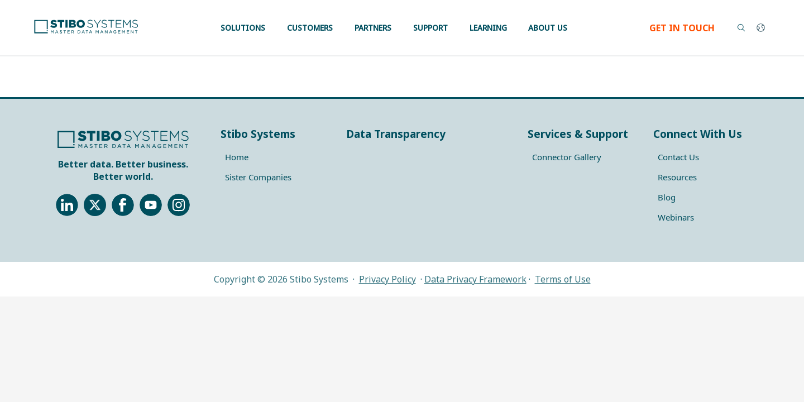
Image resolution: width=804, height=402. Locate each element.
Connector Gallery (566, 156)
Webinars (676, 217)
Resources (677, 177)
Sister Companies (258, 177)
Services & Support (578, 133)
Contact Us (678, 156)
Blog (667, 197)
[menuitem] (276, 157)
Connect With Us (697, 133)
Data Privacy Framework (475, 279)
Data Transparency (396, 133)
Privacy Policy (387, 279)
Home (236, 156)
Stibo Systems (258, 133)
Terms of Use (563, 279)
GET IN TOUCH (682, 28)
